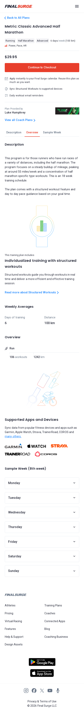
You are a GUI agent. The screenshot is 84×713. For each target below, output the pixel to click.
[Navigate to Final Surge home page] (18, 6)
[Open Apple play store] (42, 673)
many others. (13, 436)
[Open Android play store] (42, 663)
